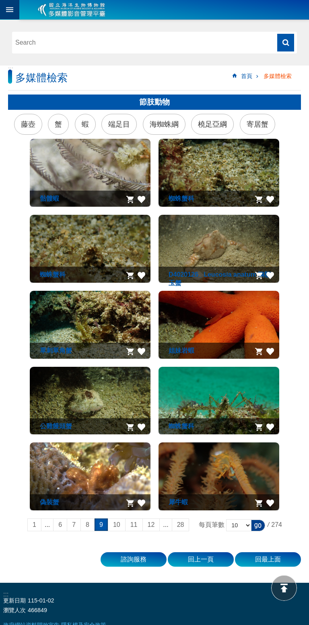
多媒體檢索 (278, 76)
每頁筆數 (212, 524)
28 (180, 524)
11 (134, 524)
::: (10, 69)
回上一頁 (201, 559)
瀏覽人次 (14, 610)
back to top (284, 588)
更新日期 (14, 600)
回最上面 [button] (268, 559)
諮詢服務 (133, 559)
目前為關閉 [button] (9, 9)
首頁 (246, 76)
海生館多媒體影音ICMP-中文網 (71, 9)
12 (151, 524)
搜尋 (285, 42)
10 (116, 524)
